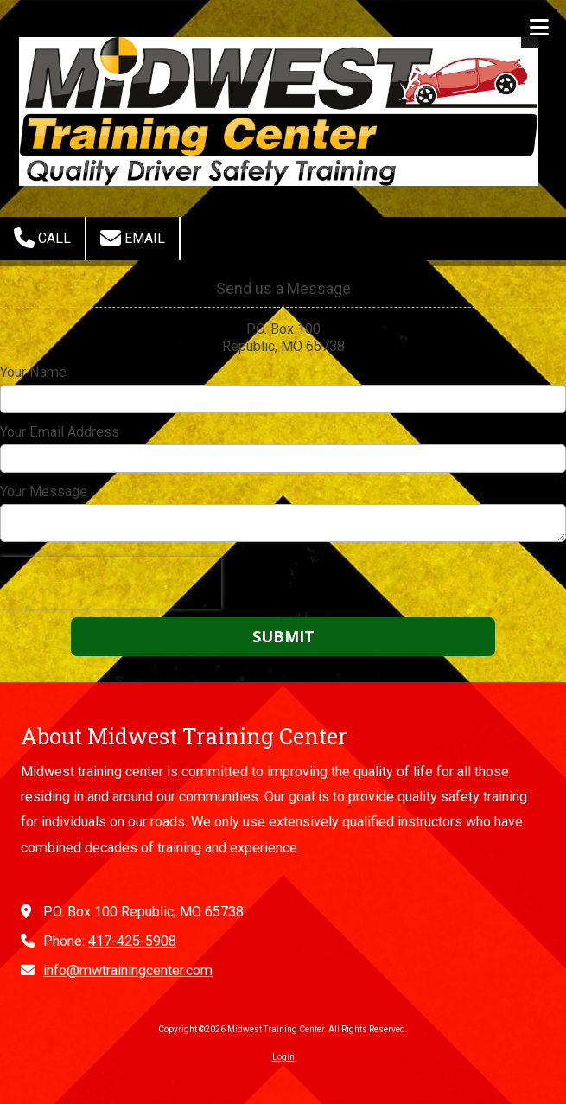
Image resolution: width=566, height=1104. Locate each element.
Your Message (43, 491)
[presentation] (110, 583)
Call (42, 237)
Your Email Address (59, 432)
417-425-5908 (132, 941)
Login (283, 1057)
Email (132, 237)
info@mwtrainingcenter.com (128, 970)
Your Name (33, 372)
